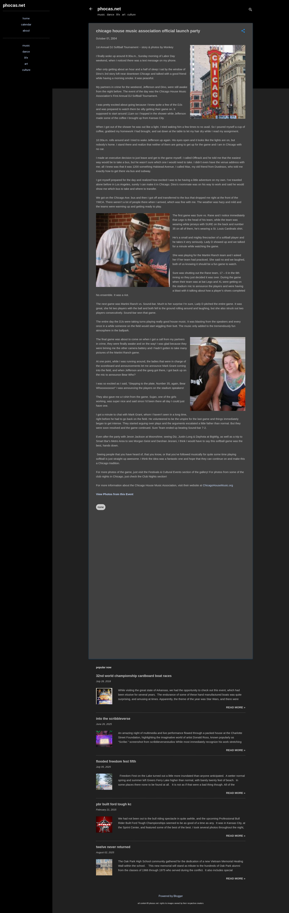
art (26, 63)
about (26, 30)
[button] (243, 31)
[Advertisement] (170, 624)
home (26, 18)
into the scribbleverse (113, 718)
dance (26, 51)
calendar (26, 24)
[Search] (250, 10)
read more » (235, 707)
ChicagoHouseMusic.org (218, 485)
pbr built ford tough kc (113, 804)
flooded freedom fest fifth (116, 761)
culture (26, 70)
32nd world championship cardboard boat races (134, 676)
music (26, 45)
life (26, 57)
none (101, 507)
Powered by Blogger (171, 896)
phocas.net (109, 8)
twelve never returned (113, 847)
